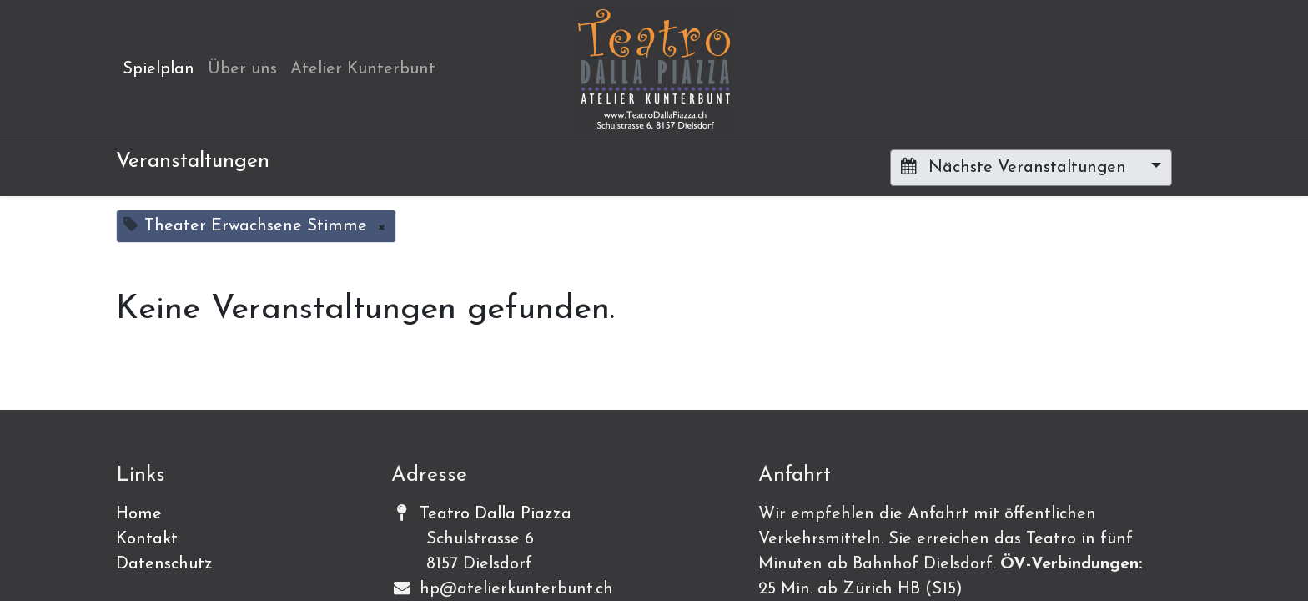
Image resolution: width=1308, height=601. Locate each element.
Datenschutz (164, 564)
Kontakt (147, 539)
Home (139, 514)
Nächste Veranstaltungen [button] (1016, 167)
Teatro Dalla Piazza (495, 514)
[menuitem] (158, 69)
